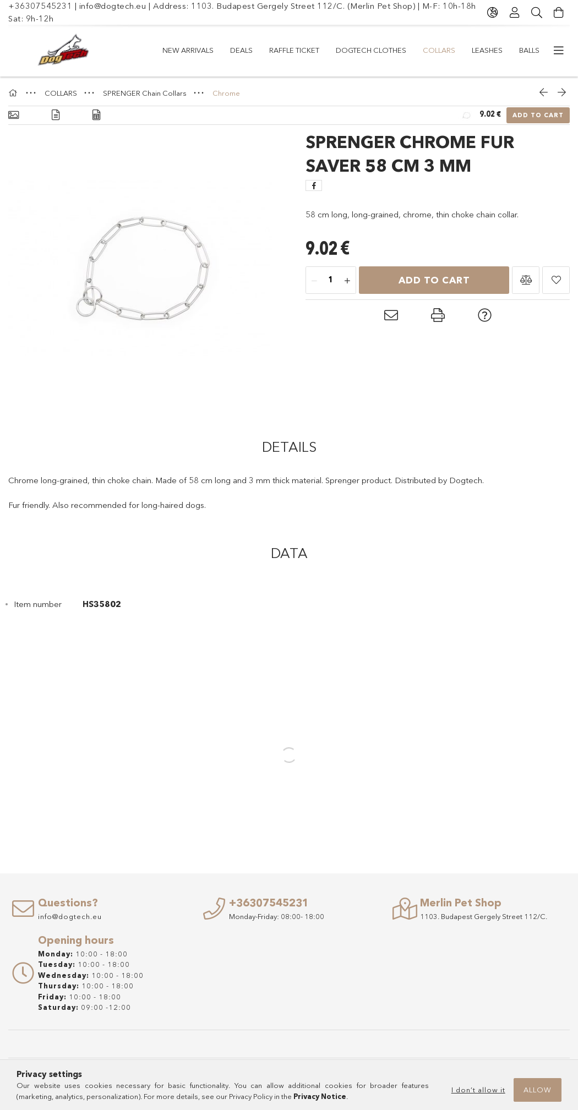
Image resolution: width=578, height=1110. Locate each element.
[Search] (537, 13)
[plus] (347, 280)
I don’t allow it (478, 1089)
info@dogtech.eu (112, 6)
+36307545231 (40, 6)
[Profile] (515, 13)
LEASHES (487, 50)
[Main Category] (14, 93)
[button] (525, 280)
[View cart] (559, 13)
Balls (529, 50)
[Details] (55, 115)
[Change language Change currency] (493, 13)
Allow (538, 1089)
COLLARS (439, 50)
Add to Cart (538, 115)
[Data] (96, 115)
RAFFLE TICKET (294, 50)
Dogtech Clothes (371, 50)
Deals (241, 50)
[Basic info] (13, 115)
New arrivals (188, 50)
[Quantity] (331, 280)
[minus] (314, 280)
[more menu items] (559, 51)
